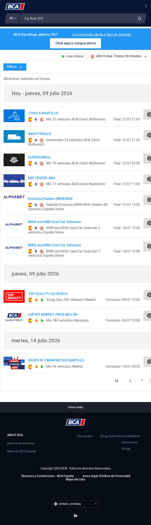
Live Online (72, 56)
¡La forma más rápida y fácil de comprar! (101, 35)
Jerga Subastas (111, 436)
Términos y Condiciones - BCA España (47, 476)
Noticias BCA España (21, 451)
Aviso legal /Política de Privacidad (106, 476)
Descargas (85, 436)
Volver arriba (75, 407)
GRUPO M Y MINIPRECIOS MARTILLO (56, 360)
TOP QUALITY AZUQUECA (48, 294)
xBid (119, 56)
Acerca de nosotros (21, 443)
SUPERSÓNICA (39, 157)
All (11, 18)
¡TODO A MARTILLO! (43, 113)
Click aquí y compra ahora (75, 43)
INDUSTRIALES (39, 134)
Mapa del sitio (75, 479)
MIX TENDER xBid (41, 178)
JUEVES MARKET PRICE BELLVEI (53, 314)
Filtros (15, 67)
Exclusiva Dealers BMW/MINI (50, 199)
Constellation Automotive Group (131, 442)
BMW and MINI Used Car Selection (54, 222)
